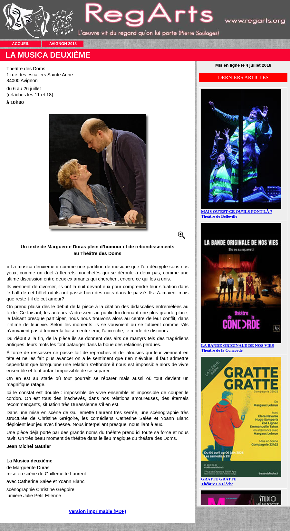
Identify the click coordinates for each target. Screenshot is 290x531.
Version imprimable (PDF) (97, 511)
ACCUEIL (20, 44)
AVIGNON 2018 (63, 44)
